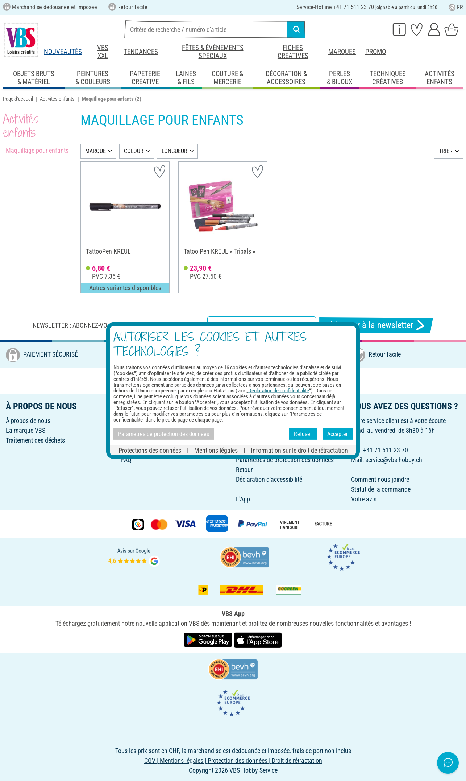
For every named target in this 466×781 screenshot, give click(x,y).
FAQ (126, 460)
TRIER (446, 151)
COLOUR (133, 151)
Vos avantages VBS (261, 440)
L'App (243, 499)
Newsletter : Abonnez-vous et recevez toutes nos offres (118, 325)
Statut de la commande (381, 489)
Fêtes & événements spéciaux (213, 52)
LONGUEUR (174, 151)
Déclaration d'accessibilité (269, 479)
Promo (375, 52)
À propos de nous (28, 420)
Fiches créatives (293, 52)
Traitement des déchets (35, 440)
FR (456, 7)
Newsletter (134, 440)
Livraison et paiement (263, 430)
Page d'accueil (18, 99)
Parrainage (135, 430)
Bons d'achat (137, 420)
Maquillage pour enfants (37, 150)
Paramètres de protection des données (285, 460)
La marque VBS (25, 430)
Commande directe (260, 450)
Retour (244, 469)
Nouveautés (63, 52)
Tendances (141, 52)
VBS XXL (102, 52)
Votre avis (363, 499)
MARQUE (95, 151)
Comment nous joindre (380, 479)
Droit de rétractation (261, 420)
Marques (342, 52)
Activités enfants (57, 99)
